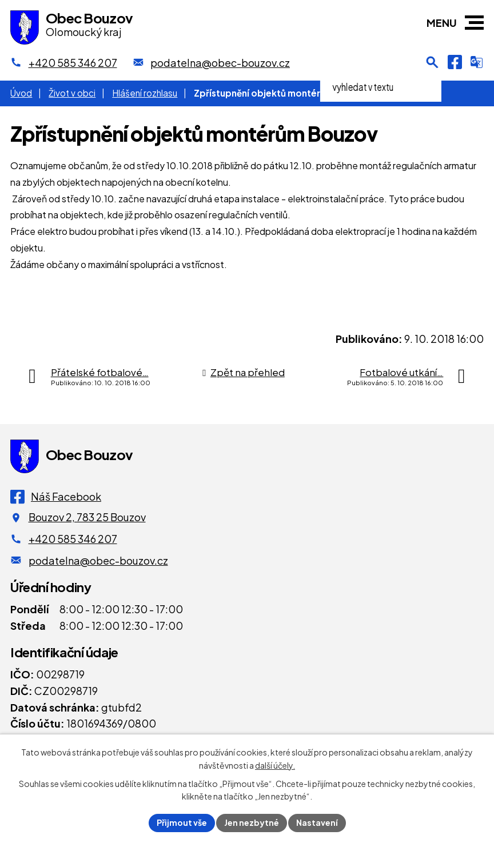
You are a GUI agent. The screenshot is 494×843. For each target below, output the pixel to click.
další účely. (275, 765)
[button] (474, 22)
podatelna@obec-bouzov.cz (98, 560)
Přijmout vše (182, 822)
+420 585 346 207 (73, 538)
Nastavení (317, 822)
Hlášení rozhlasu (144, 92)
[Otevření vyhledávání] (432, 62)
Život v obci (72, 92)
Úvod (21, 92)
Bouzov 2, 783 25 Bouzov (87, 517)
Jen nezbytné (251, 822)
